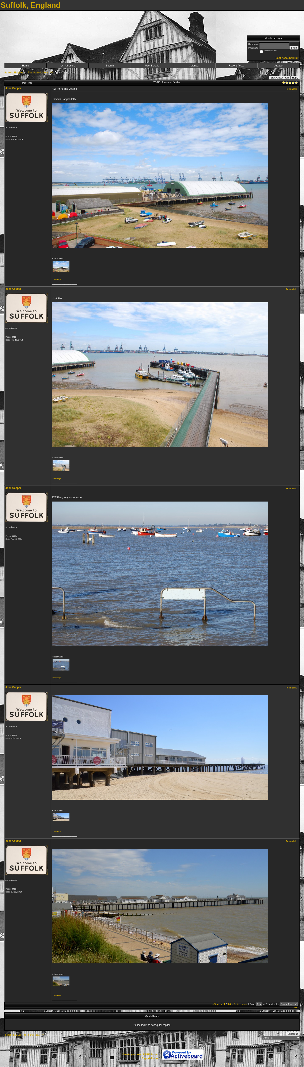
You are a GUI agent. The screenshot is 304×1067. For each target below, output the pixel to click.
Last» (244, 1004)
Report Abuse (150, 1058)
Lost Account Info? (287, 58)
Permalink (291, 89)
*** (295, 1008)
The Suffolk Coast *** (40, 72)
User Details (152, 65)
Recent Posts (236, 65)
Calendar (194, 65)
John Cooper (13, 88)
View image (57, 279)
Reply (295, 77)
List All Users (67, 65)
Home (25, 65)
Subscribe (293, 1034)
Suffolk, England (14, 72)
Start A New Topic (280, 77)
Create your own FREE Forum (140, 1054)
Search (110, 65)
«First (215, 1004)
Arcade (278, 65)
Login (294, 47)
